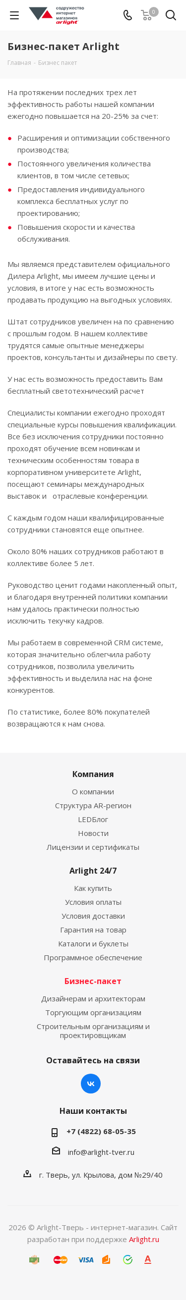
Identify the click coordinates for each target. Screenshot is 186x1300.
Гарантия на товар (93, 930)
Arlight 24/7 (93, 870)
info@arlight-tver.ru (101, 1152)
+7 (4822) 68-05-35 (101, 1131)
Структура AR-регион (93, 805)
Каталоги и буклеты (93, 943)
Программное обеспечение (93, 957)
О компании (93, 791)
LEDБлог (93, 819)
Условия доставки (93, 916)
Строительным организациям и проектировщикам (93, 1030)
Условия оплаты (93, 902)
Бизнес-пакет (93, 981)
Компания (93, 774)
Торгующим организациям (93, 1012)
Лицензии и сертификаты (93, 847)
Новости (93, 833)
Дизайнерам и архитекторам (93, 998)
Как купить (93, 888)
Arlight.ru (144, 1239)
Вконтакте (91, 1083)
